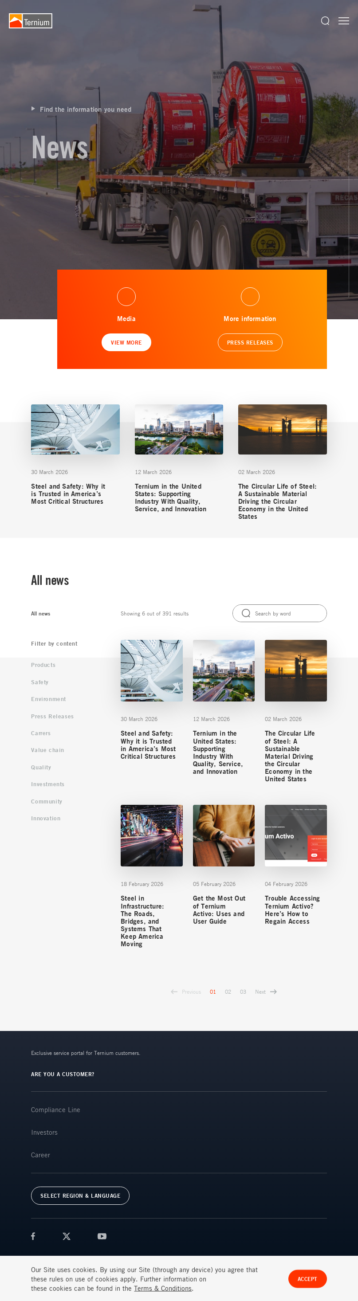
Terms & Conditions (54, 1258)
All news (40, 613)
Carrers (41, 733)
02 (228, 991)
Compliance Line (55, 1109)
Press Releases (52, 716)
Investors (44, 1132)
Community (46, 801)
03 (243, 991)
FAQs (128, 1258)
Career (40, 1155)
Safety (40, 682)
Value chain (47, 749)
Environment (48, 698)
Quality (41, 767)
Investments (48, 784)
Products (43, 664)
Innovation (45, 818)
